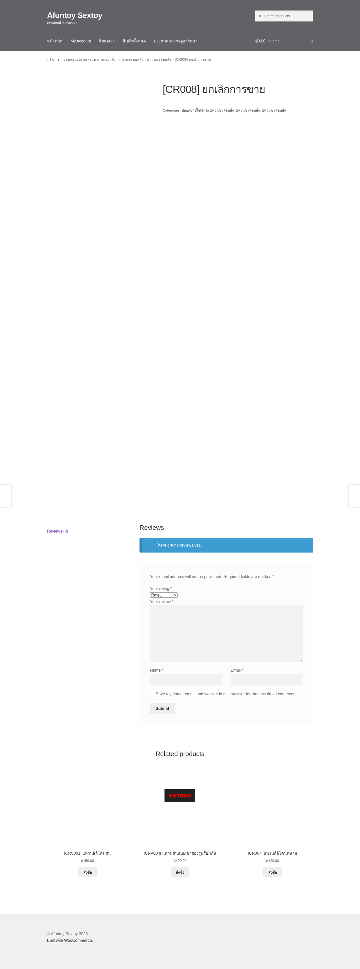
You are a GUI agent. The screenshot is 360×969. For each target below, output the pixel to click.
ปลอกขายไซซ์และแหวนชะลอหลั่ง (89, 59)
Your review (162, 601)
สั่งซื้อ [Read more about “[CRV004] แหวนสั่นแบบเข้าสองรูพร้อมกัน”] (180, 872)
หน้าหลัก (54, 41)
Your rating (161, 588)
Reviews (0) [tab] (57, 531)
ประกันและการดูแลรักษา (176, 41)
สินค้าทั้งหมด (134, 41)
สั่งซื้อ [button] (87, 872)
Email (237, 670)
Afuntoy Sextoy (74, 15)
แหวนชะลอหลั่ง (131, 59)
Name (156, 670)
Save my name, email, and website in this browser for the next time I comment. (226, 694)
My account (80, 41)
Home (55, 59)
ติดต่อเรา (107, 41)
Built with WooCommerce (69, 940)
